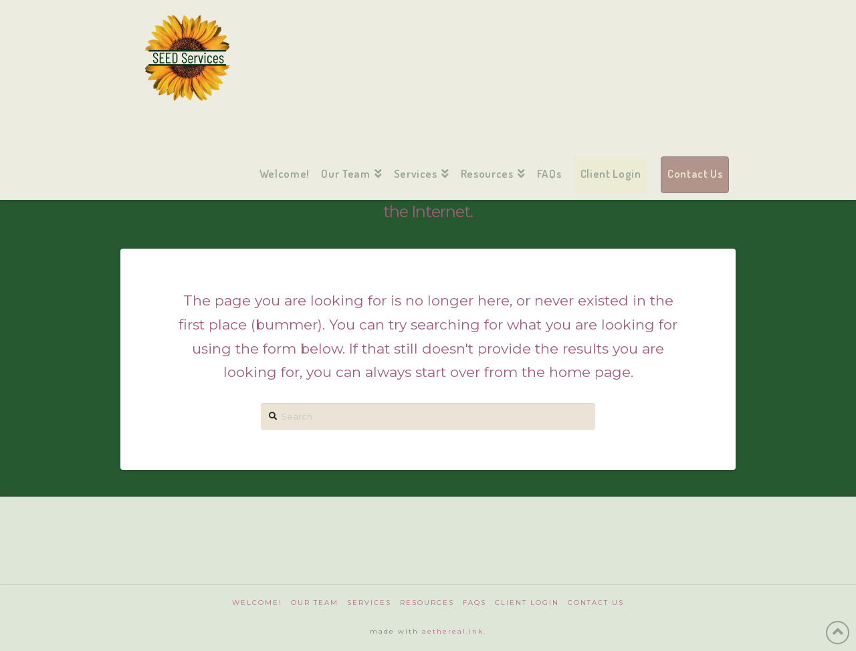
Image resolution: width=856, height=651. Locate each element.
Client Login (527, 602)
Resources (427, 602)
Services (369, 602)
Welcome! (257, 602)
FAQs (474, 602)
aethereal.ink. (454, 631)
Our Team (314, 602)
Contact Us (596, 602)
